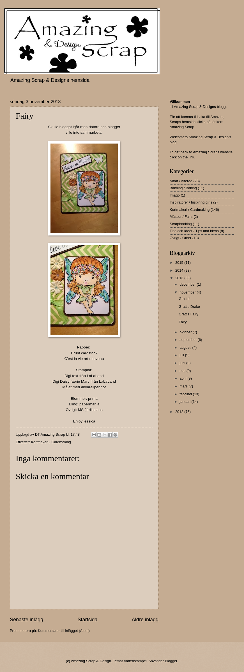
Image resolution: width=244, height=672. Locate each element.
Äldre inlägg (145, 619)
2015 (179, 262)
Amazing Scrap (182, 127)
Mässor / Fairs (181, 216)
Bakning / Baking (183, 188)
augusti (185, 347)
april (183, 378)
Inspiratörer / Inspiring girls (191, 202)
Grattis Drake (189, 306)
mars (183, 386)
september (188, 340)
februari (186, 394)
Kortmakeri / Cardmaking (51, 442)
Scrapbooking (181, 224)
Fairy (183, 322)
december (188, 284)
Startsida (87, 619)
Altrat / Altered (181, 181)
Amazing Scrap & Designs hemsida (49, 80)
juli (182, 355)
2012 (179, 412)
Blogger (171, 661)
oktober (186, 332)
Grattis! (184, 299)
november (188, 292)
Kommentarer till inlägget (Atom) (64, 631)
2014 (179, 270)
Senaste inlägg (26, 619)
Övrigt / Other (180, 238)
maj (182, 371)
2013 (179, 278)
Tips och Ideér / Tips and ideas (194, 231)
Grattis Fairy (188, 314)
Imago (175, 195)
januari (185, 401)
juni (182, 363)
